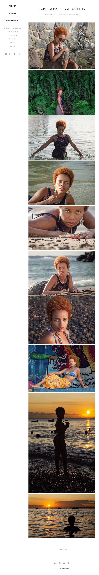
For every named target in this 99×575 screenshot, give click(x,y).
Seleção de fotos (12, 32)
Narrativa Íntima (12, 21)
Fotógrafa (12, 39)
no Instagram (65, 568)
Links (12, 50)
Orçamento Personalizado (12, 28)
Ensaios (12, 13)
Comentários (12, 35)
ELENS (12, 6)
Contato (12, 46)
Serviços (12, 42)
